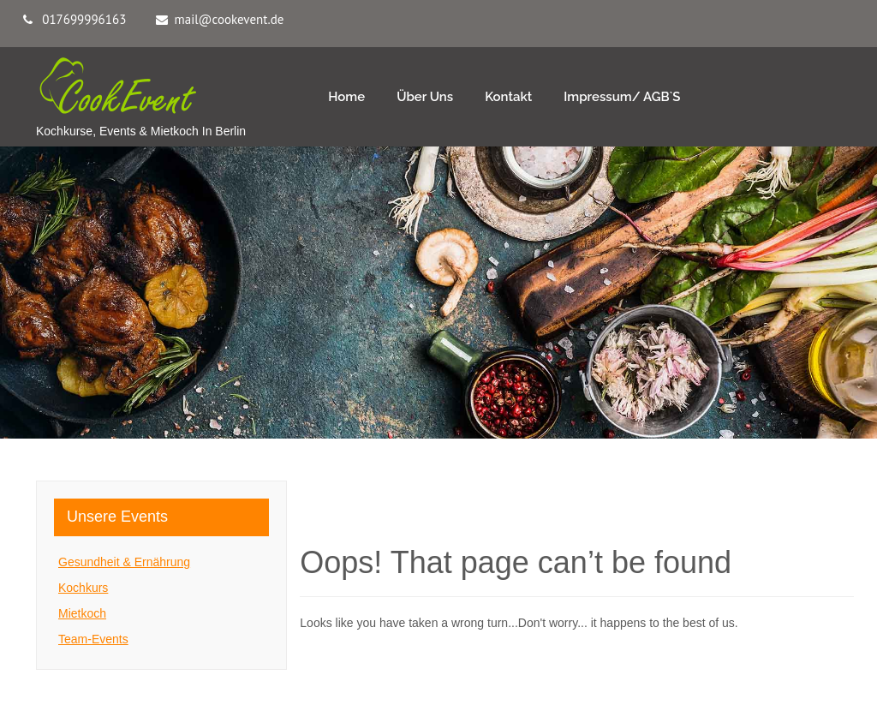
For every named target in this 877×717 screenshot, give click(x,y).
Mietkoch (82, 613)
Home (346, 97)
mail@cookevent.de (229, 19)
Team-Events (93, 639)
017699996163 (84, 19)
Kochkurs (83, 588)
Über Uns (425, 97)
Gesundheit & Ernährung (124, 562)
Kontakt (508, 97)
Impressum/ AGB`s (622, 97)
